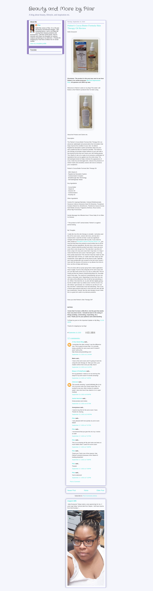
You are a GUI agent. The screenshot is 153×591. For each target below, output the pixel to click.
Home (86, 490)
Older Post (100, 490)
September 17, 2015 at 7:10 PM (81, 477)
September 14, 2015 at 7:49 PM (81, 378)
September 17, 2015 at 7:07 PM (81, 425)
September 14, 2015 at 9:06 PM (81, 394)
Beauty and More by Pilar (62, 8)
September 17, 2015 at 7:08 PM (81, 447)
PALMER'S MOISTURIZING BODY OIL (88, 241)
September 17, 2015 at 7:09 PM (81, 459)
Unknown (75, 382)
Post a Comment (75, 481)
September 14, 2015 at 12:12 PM (82, 367)
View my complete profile (38, 43)
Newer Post (71, 490)
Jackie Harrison (77, 398)
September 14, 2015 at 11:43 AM (82, 354)
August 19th (72, 501)
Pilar (73, 418)
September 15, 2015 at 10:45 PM (82, 414)
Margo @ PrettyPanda (79, 371)
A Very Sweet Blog (78, 342)
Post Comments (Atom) (90, 496)
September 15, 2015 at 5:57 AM (81, 403)
